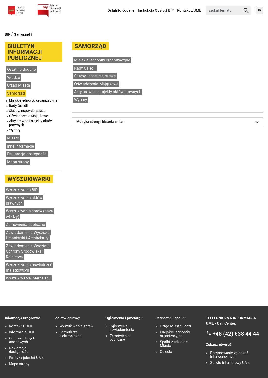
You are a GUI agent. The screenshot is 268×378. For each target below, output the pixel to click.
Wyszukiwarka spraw (76, 326)
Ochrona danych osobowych (22, 340)
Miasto (13, 138)
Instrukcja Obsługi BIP (156, 10)
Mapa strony (18, 162)
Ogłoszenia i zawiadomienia (122, 328)
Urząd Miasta (18, 85)
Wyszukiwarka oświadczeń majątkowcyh (29, 267)
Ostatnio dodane (120, 10)
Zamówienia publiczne (25, 224)
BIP (7, 34)
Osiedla (166, 352)
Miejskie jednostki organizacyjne (33, 100)
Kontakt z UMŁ (189, 10)
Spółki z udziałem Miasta (174, 344)
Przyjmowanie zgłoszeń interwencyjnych (229, 354)
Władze (13, 77)
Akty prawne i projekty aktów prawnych (31, 123)
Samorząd (22, 34)
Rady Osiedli (18, 106)
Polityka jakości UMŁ (26, 358)
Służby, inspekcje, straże (27, 111)
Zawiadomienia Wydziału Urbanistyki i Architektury (28, 235)
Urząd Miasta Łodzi (175, 326)
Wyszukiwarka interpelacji (28, 278)
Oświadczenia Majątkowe (28, 116)
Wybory (15, 130)
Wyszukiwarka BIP (22, 190)
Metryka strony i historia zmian (168, 122)
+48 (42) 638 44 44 (236, 333)
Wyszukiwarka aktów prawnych (24, 200)
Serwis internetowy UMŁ (230, 363)
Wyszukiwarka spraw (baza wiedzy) (29, 214)
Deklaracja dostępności (27, 154)
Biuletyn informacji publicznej (24, 52)
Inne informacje (20, 146)
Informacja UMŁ (22, 332)
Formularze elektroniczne (70, 334)
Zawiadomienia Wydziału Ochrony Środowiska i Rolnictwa (28, 251)
